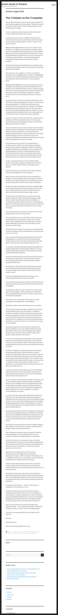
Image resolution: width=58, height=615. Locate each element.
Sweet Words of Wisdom (14, 4)
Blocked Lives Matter (13, 578)
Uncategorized (24, 531)
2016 (8, 597)
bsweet (9, 531)
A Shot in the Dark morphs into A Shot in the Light (21, 573)
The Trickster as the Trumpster (24, 17)
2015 (8, 599)
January (9, 594)
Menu (53, 5)
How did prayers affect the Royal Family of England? (22, 576)
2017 (8, 592)
